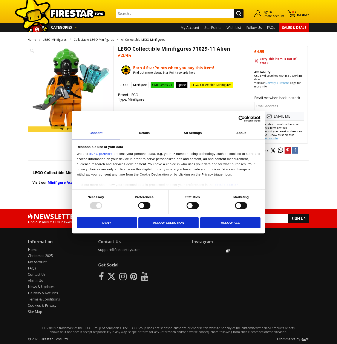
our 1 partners (101, 154)
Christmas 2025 (40, 255)
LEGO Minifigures (55, 39)
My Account (190, 27)
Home (32, 39)
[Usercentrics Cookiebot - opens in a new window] (241, 118)
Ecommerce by (293, 339)
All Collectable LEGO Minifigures (143, 39)
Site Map (35, 311)
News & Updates (41, 286)
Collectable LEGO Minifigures (94, 39)
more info (271, 138)
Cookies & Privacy (42, 305)
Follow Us (254, 27)
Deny (106, 223)
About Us (35, 280)
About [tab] (241, 133)
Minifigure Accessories (67, 182)
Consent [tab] (96, 133)
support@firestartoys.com (119, 249)
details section (226, 185)
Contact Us (37, 274)
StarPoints (212, 27)
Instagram (202, 241)
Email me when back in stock (277, 97)
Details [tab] (144, 133)
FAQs (271, 27)
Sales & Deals (294, 27)
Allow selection (168, 223)
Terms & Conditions (44, 299)
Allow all (230, 223)
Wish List (234, 27)
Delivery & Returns (277, 83)
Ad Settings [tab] (193, 133)
